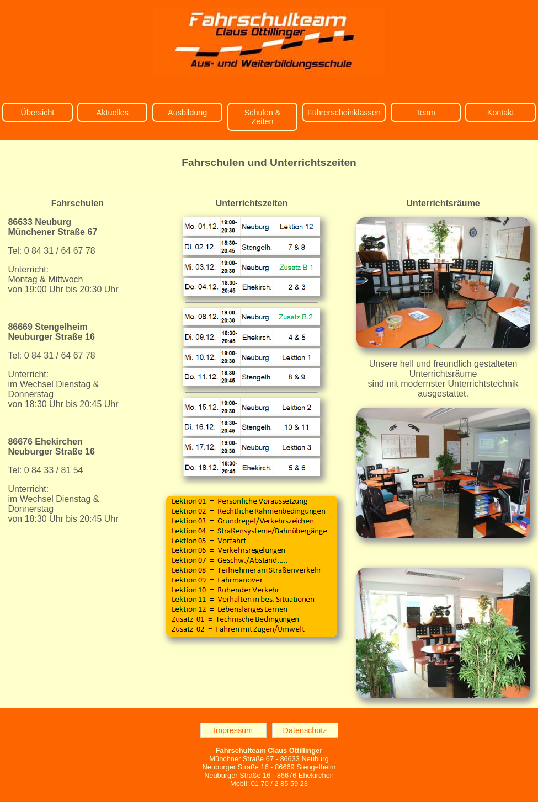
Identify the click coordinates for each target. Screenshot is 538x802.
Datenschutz (305, 730)
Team (425, 112)
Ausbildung (187, 112)
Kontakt (500, 112)
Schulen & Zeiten (262, 117)
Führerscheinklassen (344, 112)
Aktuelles (113, 112)
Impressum (233, 730)
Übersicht (38, 112)
